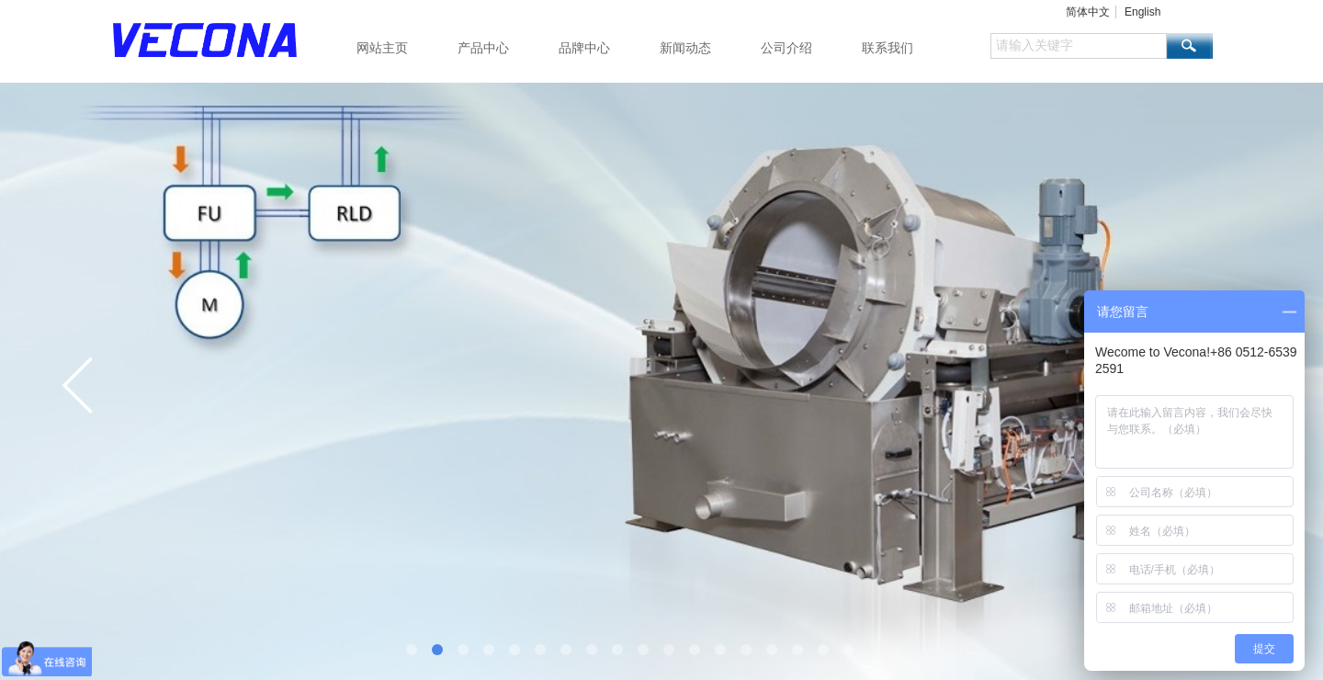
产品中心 (483, 47)
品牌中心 (584, 47)
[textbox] (1078, 46)
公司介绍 (786, 47)
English (1142, 12)
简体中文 (1088, 12)
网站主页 (382, 47)
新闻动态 (685, 47)
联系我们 (887, 47)
